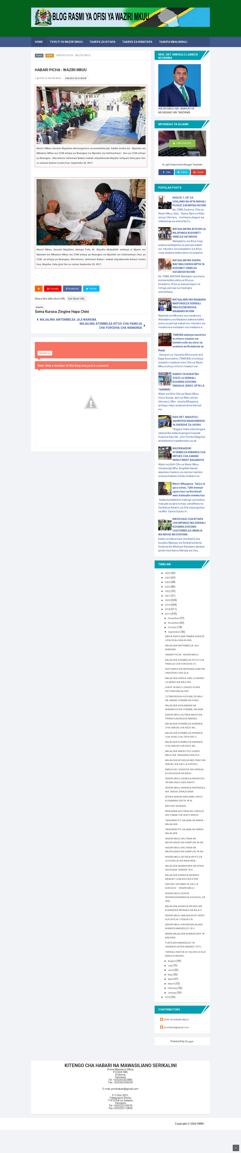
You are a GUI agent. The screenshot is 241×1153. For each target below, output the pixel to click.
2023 (168, 586)
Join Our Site (182, 143)
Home (39, 55)
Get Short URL (76, 298)
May (171, 997)
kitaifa (50, 55)
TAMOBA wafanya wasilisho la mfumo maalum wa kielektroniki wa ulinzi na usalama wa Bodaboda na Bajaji (182, 342)
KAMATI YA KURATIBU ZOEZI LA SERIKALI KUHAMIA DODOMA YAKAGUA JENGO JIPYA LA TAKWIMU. (181, 382)
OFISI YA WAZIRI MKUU (177, 1042)
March (172, 1006)
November (174, 622)
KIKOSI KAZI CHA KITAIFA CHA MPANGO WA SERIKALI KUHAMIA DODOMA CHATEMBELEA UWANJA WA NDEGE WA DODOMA (182, 527)
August (172, 984)
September (175, 631)
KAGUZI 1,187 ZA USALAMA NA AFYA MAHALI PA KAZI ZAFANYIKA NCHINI (189, 201)
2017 (168, 613)
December (174, 618)
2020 (168, 600)
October (173, 627)
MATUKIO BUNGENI (176, 817)
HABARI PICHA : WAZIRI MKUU (182, 654)
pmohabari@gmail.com (177, 1050)
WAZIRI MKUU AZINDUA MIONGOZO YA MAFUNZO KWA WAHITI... (183, 786)
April (171, 1002)
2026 (168, 573)
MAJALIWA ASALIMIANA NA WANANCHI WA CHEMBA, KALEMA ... (185, 709)
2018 (168, 609)
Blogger (189, 1064)
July (171, 988)
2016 (168, 1020)
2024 (168, 582)
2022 (168, 591)
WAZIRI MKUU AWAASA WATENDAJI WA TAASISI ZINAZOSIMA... (179, 799)
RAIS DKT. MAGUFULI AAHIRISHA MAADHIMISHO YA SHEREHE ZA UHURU (188, 421)
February (173, 1011)
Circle (198, 172)
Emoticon (44, 353)
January (173, 1015)
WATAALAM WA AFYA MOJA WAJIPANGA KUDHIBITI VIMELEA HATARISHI (189, 233)
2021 (168, 595)
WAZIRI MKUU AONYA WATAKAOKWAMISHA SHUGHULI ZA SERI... (184, 920)
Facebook (72, 288)
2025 (168, 577)
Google (53, 288)
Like (166, 172)
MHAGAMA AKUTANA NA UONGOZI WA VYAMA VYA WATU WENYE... (184, 826)
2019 (168, 604)
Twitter (92, 288)
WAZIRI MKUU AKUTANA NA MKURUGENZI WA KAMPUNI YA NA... (183, 857)
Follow (182, 172)
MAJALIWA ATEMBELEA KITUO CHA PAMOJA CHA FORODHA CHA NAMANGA (118, 324)
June (171, 993)
